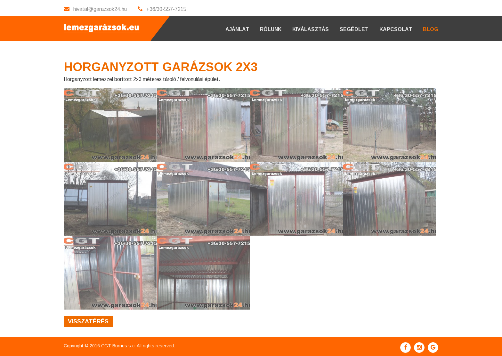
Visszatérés (88, 321)
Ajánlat (237, 29)
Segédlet (354, 29)
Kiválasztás (310, 29)
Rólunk (270, 29)
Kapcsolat (395, 29)
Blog (430, 29)
